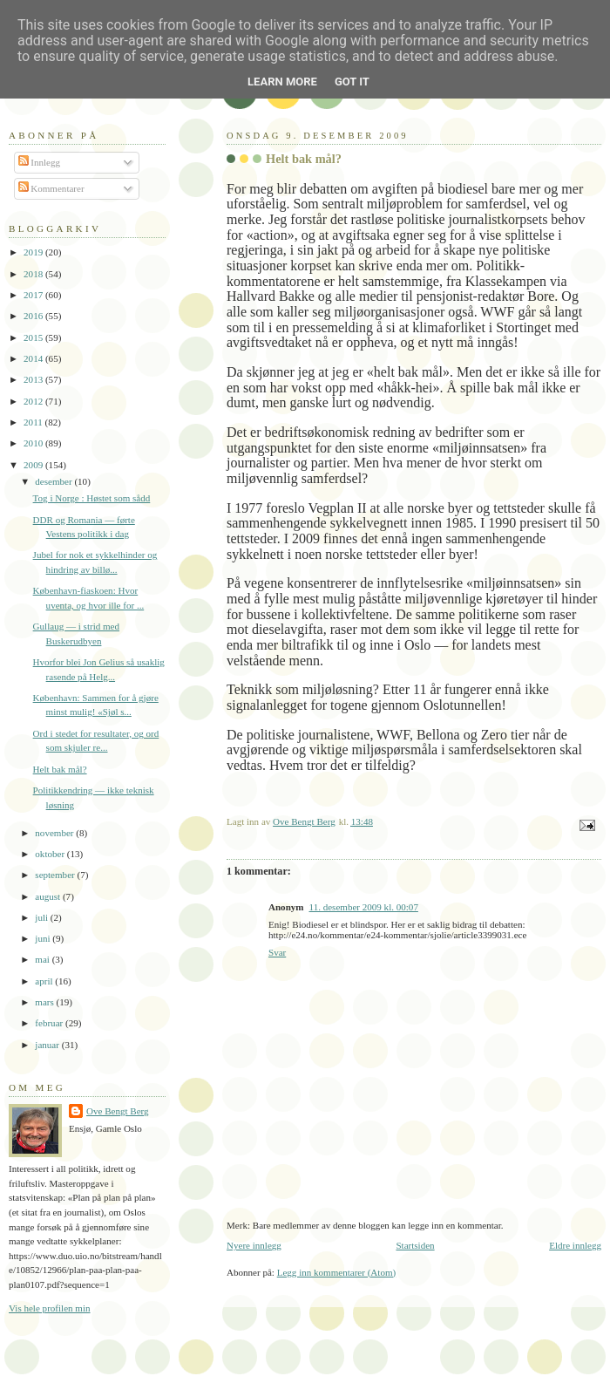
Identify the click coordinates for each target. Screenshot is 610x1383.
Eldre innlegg (575, 1245)
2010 (34, 443)
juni (43, 938)
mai (43, 959)
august (49, 896)
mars (45, 1002)
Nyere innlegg (254, 1245)
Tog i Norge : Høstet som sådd (92, 498)
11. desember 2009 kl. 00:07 (363, 907)
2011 (34, 422)
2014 (34, 358)
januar (48, 1044)
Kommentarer (51, 188)
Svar (277, 952)
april (45, 981)
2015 (34, 337)
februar (50, 1023)
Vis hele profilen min (50, 1308)
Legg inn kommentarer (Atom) (336, 1272)
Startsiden (415, 1245)
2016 (34, 315)
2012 (34, 401)
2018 (34, 274)
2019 (34, 252)
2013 (34, 379)
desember (54, 481)
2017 (34, 295)
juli (43, 917)
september (56, 874)
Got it (352, 81)
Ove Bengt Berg (117, 1111)
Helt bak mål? (60, 769)
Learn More (282, 81)
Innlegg (39, 162)
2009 (34, 465)
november (55, 833)
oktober (51, 853)
